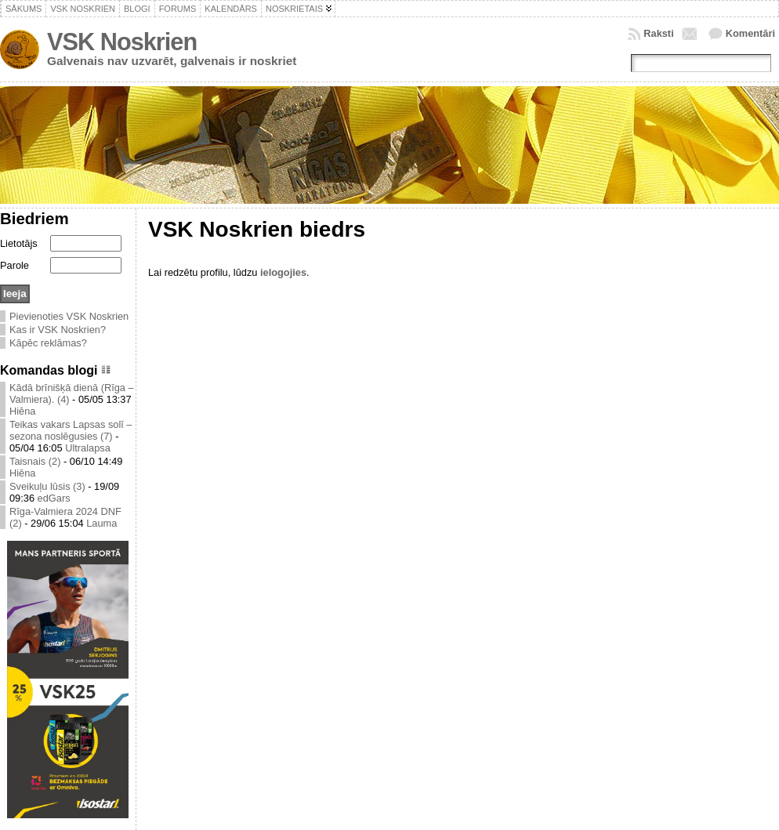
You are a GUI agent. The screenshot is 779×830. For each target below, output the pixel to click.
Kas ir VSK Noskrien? (57, 329)
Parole (14, 265)
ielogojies (283, 272)
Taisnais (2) (34, 461)
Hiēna (22, 411)
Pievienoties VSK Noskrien (69, 316)
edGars (54, 498)
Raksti (658, 33)
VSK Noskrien (122, 42)
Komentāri (750, 33)
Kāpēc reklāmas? (48, 343)
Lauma (101, 523)
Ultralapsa (88, 448)
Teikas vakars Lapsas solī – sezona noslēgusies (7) (70, 430)
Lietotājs (19, 243)
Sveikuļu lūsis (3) (47, 486)
